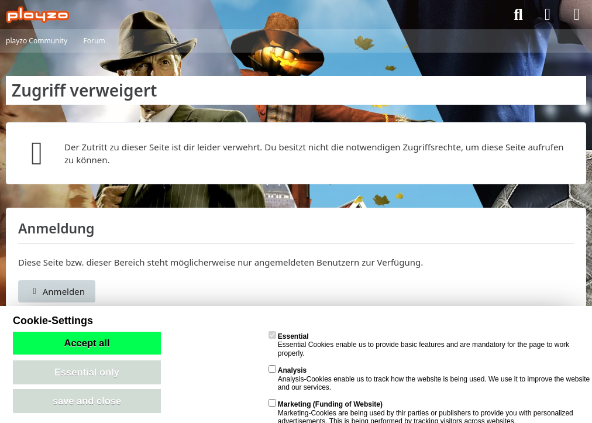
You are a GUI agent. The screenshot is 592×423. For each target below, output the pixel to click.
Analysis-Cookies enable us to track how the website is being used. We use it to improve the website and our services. (429, 378)
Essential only (86, 372)
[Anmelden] (547, 14)
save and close (87, 401)
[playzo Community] (38, 14)
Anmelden (57, 291)
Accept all (87, 343)
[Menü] (576, 14)
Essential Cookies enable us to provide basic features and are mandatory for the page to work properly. (419, 344)
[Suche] (518, 14)
